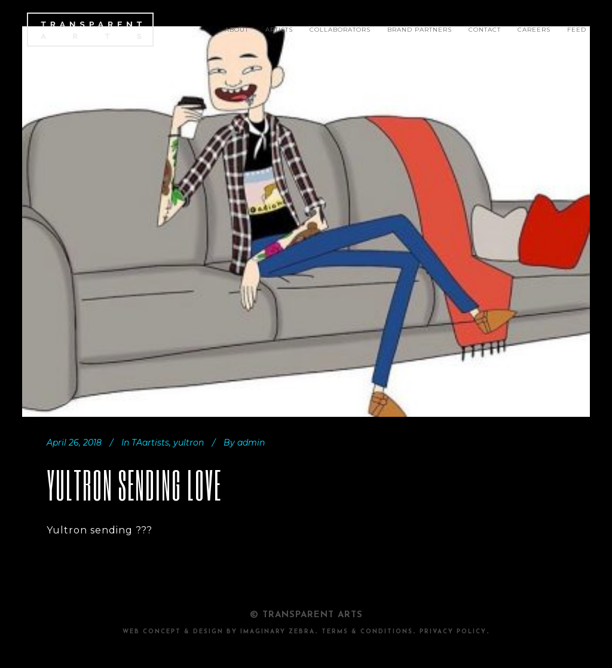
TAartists (150, 442)
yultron (188, 442)
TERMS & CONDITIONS (367, 632)
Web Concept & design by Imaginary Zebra (219, 632)
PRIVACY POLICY (453, 632)
